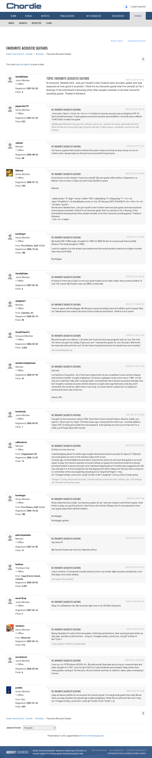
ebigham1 (20, 301)
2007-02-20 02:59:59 (134, 109)
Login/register (138, 6)
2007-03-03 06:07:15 (135, 601)
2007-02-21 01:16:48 (135, 237)
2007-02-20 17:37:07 (135, 146)
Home (13, 16)
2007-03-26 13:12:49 (135, 691)
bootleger (20, 234)
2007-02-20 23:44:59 (134, 173)
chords (142, 754)
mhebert (19, 626)
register (26, 64)
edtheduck (21, 442)
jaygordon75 (22, 106)
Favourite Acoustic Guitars (27, 48)
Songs (28, 16)
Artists (45, 16)
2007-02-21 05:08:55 (135, 304)
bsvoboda (20, 411)
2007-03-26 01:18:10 (135, 629)
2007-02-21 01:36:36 (135, 276)
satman (19, 143)
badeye (19, 564)
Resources (118, 16)
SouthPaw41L (22, 332)
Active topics (117, 41)
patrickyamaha (23, 535)
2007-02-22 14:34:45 (135, 414)
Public (67, 16)
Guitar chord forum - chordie (19, 54)
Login (49, 23)
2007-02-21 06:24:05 (135, 366)
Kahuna (19, 170)
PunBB (62, 736)
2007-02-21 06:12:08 (135, 335)
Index (11, 23)
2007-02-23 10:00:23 (135, 445)
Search (23, 23)
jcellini (18, 687)
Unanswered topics (137, 41)
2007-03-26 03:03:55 (134, 660)
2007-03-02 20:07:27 (135, 538)
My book (93, 16)
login (18, 64)
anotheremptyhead (25, 363)
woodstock (21, 657)
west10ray (20, 598)
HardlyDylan (21, 76)
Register (36, 23)
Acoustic (40, 54)
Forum (137, 16)
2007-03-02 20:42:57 (135, 567)
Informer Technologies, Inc (91, 736)
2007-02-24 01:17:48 (135, 498)
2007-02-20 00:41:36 (135, 79)
